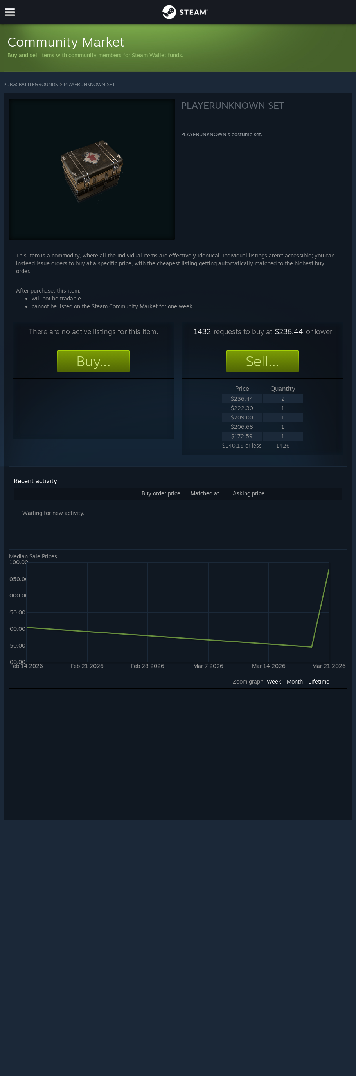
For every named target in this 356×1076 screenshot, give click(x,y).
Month (295, 681)
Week (274, 681)
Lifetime (318, 681)
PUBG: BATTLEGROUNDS (31, 84)
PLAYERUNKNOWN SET (89, 84)
